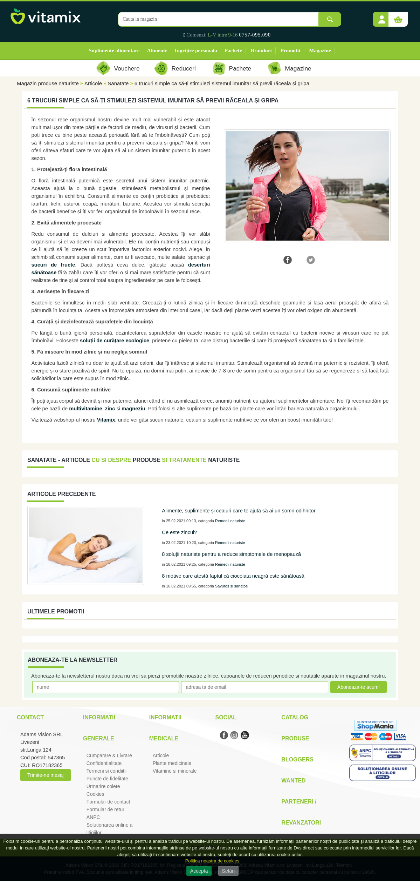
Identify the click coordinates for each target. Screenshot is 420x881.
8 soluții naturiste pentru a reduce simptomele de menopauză (231, 554)
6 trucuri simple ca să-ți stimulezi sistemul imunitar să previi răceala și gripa (222, 83)
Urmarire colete (103, 786)
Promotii (290, 50)
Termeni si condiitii (106, 771)
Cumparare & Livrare (109, 755)
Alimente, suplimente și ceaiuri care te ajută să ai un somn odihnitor (238, 510)
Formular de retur (105, 809)
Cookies (95, 794)
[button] (382, 17)
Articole (93, 83)
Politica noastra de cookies (212, 860)
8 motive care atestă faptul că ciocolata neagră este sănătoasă (233, 576)
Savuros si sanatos (231, 586)
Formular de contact (108, 802)
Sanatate (118, 83)
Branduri (261, 50)
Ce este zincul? (179, 532)
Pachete (233, 50)
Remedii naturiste (230, 521)
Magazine (320, 50)
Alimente (157, 50)
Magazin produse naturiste (48, 83)
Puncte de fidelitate (107, 778)
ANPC (93, 817)
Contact (30, 717)
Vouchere (126, 68)
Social (225, 717)
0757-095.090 (255, 35)
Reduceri (184, 68)
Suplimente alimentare (114, 50)
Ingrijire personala (196, 50)
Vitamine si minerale (175, 771)
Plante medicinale (172, 763)
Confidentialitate (104, 763)
